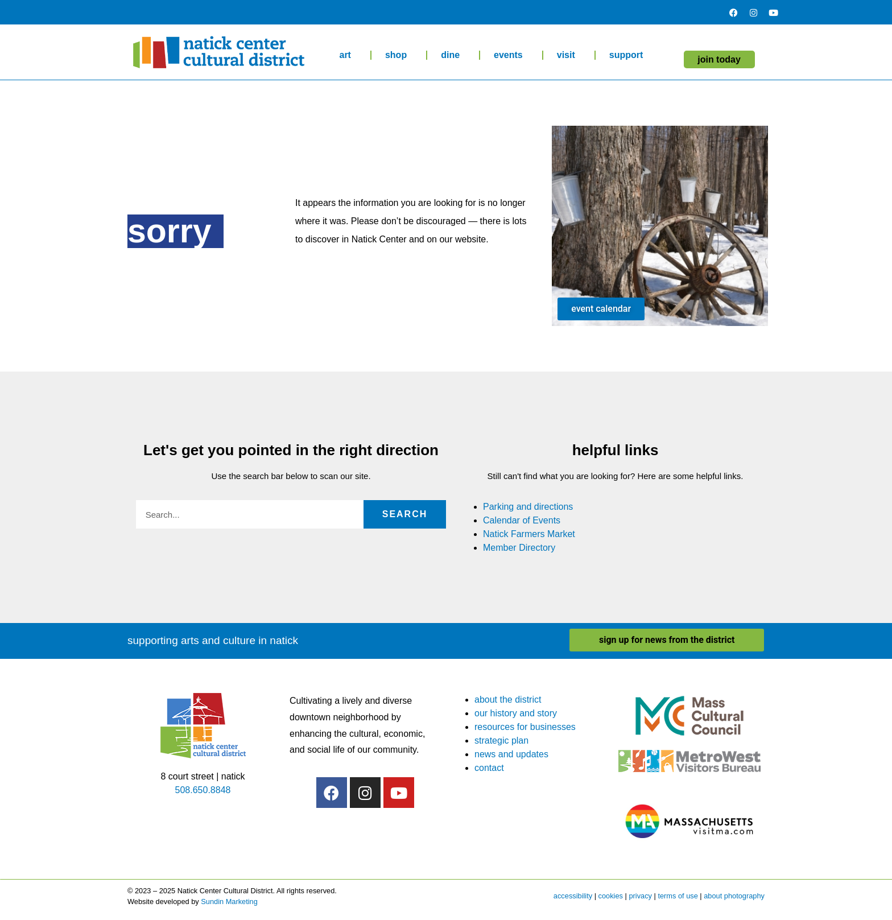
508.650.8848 (203, 790)
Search (405, 514)
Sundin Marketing (229, 901)
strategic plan (501, 740)
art (347, 55)
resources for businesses (525, 727)
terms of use (677, 896)
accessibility (573, 896)
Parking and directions (528, 506)
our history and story (515, 713)
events (511, 55)
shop (398, 55)
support (629, 55)
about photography (734, 896)
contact (489, 768)
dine (453, 55)
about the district (507, 699)
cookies (610, 896)
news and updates (511, 754)
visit (569, 55)
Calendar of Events (521, 520)
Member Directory (519, 547)
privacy (640, 896)
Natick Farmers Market (529, 534)
